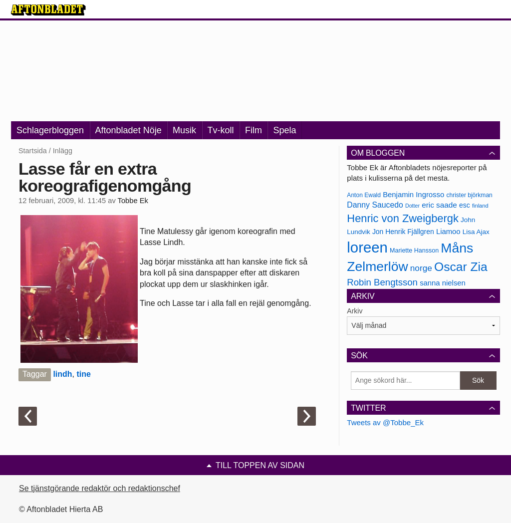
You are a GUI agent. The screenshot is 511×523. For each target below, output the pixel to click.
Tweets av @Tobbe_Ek (385, 422)
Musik (184, 130)
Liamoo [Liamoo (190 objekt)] (448, 232)
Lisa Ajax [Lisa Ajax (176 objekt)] (476, 232)
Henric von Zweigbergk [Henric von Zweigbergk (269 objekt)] (403, 218)
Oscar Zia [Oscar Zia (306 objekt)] (461, 266)
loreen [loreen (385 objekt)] (367, 247)
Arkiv (354, 311)
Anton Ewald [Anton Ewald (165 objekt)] (364, 195)
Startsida (32, 151)
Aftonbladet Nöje (128, 130)
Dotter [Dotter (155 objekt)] (412, 206)
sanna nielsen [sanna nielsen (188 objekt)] (443, 283)
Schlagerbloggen (50, 130)
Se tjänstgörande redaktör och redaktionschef (99, 488)
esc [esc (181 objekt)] (464, 205)
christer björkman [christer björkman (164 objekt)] (469, 195)
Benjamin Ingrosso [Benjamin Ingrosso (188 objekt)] (413, 195)
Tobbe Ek (133, 201)
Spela (284, 130)
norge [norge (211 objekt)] (421, 268)
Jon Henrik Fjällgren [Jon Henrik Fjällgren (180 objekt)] (403, 232)
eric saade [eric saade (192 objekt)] (439, 205)
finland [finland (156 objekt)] (480, 206)
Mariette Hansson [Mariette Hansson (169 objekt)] (414, 250)
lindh (62, 374)
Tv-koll (221, 130)
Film (253, 130)
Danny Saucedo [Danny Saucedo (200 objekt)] (375, 205)
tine (83, 374)
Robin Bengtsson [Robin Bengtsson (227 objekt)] (382, 282)
